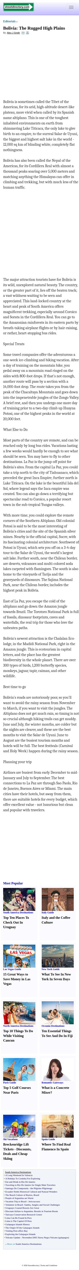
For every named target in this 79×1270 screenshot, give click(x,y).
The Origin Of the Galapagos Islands (22, 1227)
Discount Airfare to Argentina (19, 1211)
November (27, 1237)
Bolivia (9, 28)
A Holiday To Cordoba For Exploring (22, 1178)
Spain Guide (48, 1139)
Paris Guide (9, 1082)
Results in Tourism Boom (46, 1211)
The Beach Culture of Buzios (18, 1195)
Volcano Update (12, 1237)
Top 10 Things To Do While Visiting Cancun (18, 1035)
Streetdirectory (33, 1265)
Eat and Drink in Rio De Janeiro (20, 1182)
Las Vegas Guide (12, 969)
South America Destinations (18, 912)
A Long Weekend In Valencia (18, 1175)
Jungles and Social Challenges (46, 1205)
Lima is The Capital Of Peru (18, 1221)
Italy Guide (48, 912)
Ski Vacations (10, 1139)
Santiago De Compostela (16, 1188)
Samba (27, 1205)
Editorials (9, 21)
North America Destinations (18, 1025)
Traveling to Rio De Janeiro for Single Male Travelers (30, 1185)
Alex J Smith (13, 32)
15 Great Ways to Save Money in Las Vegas (16, 979)
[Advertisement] (37, 68)
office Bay (23, 1231)
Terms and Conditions (48, 1265)
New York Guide (51, 969)
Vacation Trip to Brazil (16, 1201)
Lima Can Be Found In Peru (18, 1218)
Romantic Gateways (52, 1082)
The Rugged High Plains (42, 28)
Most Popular (13, 883)
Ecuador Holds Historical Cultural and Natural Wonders (31, 1191)
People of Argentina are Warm (19, 1198)
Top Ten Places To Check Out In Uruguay (16, 922)
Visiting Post (11, 1231)
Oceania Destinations (53, 1025)
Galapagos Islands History (17, 1224)
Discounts (23, 1149)
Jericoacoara (34, 1201)
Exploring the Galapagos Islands (20, 1234)
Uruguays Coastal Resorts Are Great (22, 1208)
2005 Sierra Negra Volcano (45, 1237)
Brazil (36, 1195)
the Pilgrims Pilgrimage (41, 1188)
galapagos (63, 1237)
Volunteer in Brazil (14, 1205)
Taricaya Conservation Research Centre (23, 1214)
